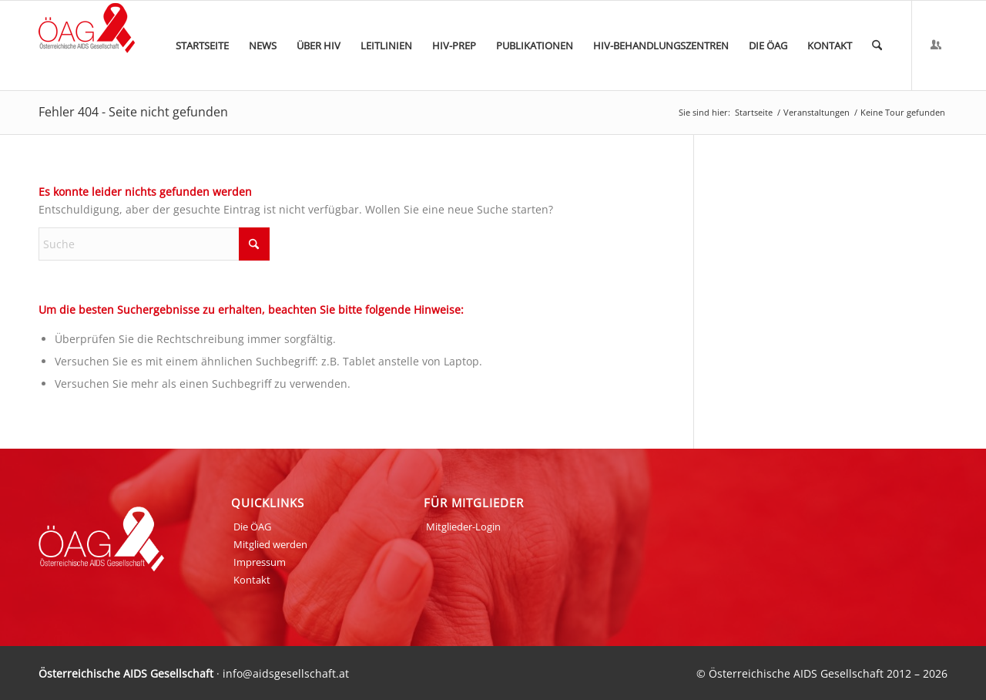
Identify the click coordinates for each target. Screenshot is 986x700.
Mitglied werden (270, 544)
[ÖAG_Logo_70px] (87, 45)
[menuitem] (202, 45)
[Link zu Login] (935, 44)
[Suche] (877, 45)
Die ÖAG (252, 526)
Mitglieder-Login (463, 526)
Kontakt (251, 580)
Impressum (259, 562)
